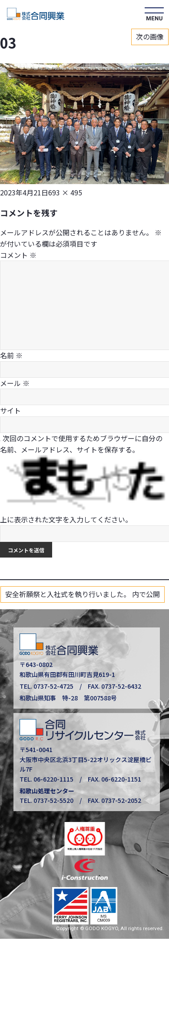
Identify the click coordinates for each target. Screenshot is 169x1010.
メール (15, 383)
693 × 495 (65, 192)
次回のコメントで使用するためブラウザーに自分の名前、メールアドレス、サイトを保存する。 (81, 444)
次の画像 (150, 36)
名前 (11, 355)
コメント (18, 255)
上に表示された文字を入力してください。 (66, 519)
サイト (10, 410)
